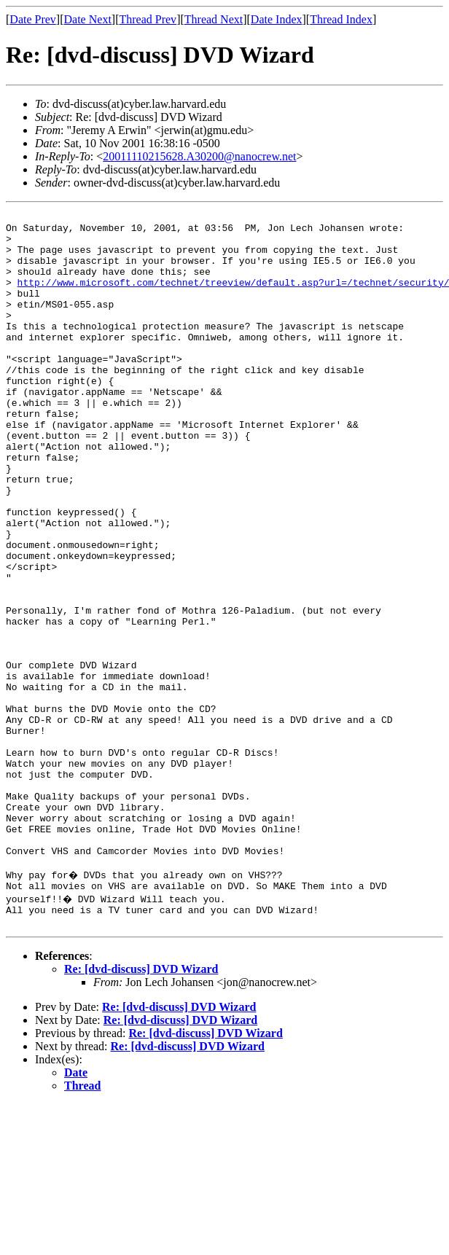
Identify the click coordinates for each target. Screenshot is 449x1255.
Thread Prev (147, 19)
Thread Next (213, 19)
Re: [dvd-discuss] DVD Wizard (141, 1106)
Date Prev (32, 19)
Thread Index (341, 19)
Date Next (88, 19)
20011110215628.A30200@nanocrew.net (199, 156)
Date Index (276, 19)
